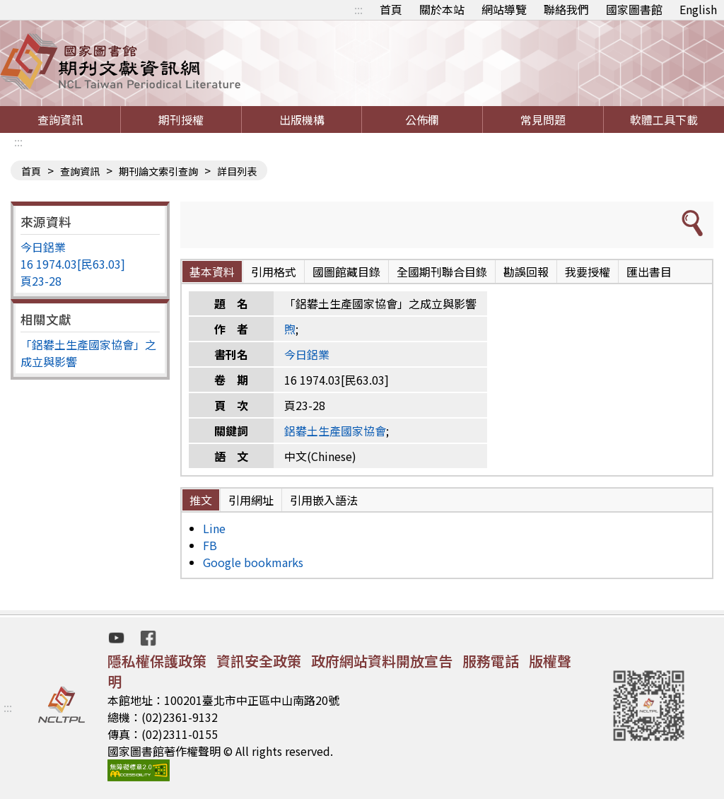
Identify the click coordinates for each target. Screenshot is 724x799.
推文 (200, 499)
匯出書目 (649, 271)
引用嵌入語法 (324, 499)
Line (214, 528)
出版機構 (302, 119)
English (698, 9)
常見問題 (543, 119)
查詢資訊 (60, 119)
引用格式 (273, 271)
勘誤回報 (526, 271)
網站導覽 (504, 9)
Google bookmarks (253, 562)
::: (358, 9)
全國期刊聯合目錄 (442, 271)
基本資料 (212, 271)
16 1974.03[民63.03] (73, 263)
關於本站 (442, 9)
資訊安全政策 (258, 661)
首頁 (391, 9)
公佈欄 (422, 119)
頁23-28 (41, 280)
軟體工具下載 (664, 119)
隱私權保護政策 (156, 661)
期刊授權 (181, 119)
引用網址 (251, 499)
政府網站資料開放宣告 (381, 661)
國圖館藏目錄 (346, 271)
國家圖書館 (634, 9)
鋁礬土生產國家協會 (335, 430)
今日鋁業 (43, 246)
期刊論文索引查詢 (158, 171)
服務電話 (490, 661)
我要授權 (587, 271)
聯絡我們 (566, 9)
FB (210, 545)
